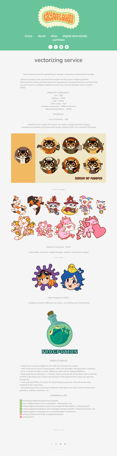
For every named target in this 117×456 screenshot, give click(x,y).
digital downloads (75, 36)
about (41, 36)
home (28, 36)
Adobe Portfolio (62, 449)
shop (54, 36)
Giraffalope (62, 189)
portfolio (59, 40)
